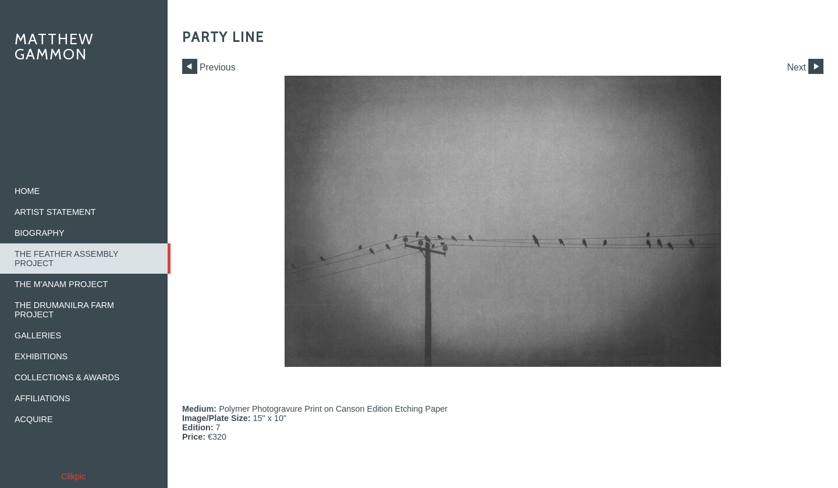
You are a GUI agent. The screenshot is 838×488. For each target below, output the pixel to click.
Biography (40, 233)
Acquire (34, 419)
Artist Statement (55, 212)
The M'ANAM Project (61, 284)
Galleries (38, 335)
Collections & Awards (67, 377)
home (27, 191)
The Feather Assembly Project (67, 258)
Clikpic (73, 476)
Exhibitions (41, 356)
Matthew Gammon (54, 46)
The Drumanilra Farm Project (64, 309)
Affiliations (42, 398)
